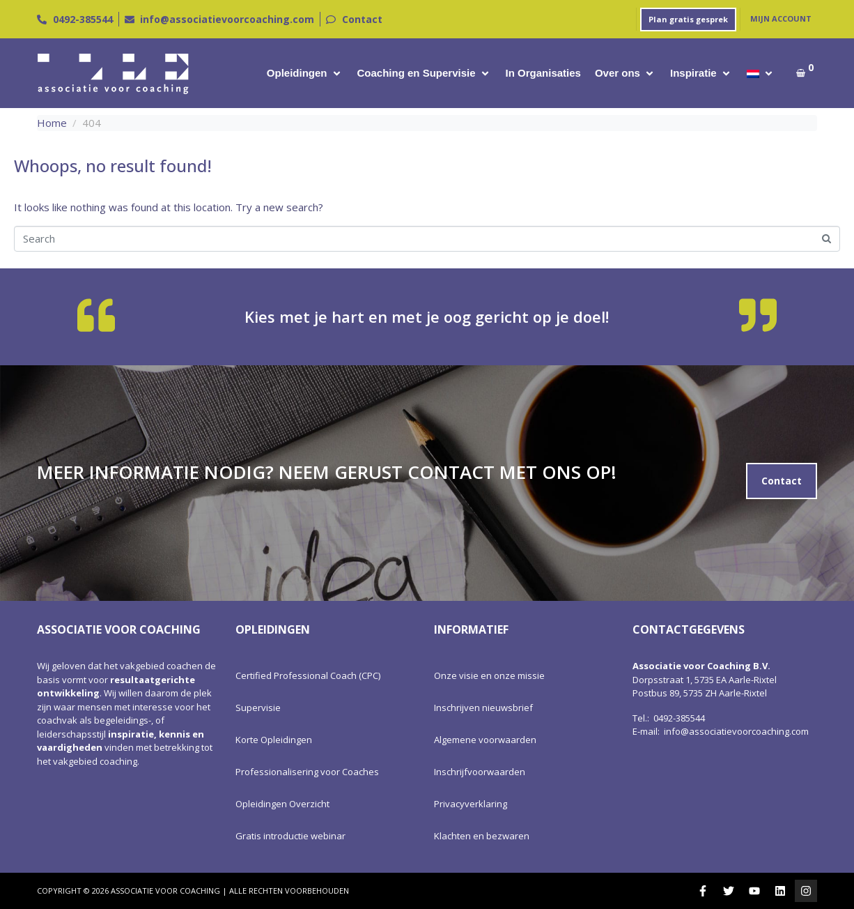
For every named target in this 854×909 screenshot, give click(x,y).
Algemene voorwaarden (485, 739)
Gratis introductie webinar (290, 836)
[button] (305, 73)
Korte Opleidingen (273, 739)
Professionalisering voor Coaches (307, 771)
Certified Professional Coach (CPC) (307, 675)
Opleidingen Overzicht (282, 803)
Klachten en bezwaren (481, 836)
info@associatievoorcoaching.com (736, 731)
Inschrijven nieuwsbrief (483, 707)
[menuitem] (753, 74)
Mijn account (781, 18)
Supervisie (258, 707)
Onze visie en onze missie (489, 675)
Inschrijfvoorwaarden (479, 771)
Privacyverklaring (470, 803)
